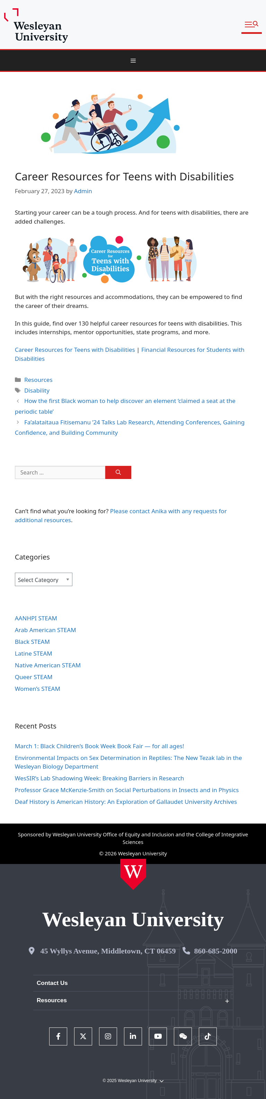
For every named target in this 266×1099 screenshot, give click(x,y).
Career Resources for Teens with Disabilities (75, 350)
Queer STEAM (34, 677)
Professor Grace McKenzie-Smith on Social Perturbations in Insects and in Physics (127, 790)
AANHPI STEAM (36, 618)
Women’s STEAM (37, 689)
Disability (37, 390)
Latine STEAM (33, 653)
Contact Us (52, 983)
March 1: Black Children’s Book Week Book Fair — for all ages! (99, 746)
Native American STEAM (48, 665)
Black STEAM (32, 642)
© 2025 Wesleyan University (133, 1081)
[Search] (118, 472)
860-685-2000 (215, 951)
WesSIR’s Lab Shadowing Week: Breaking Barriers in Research (99, 778)
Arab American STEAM (45, 630)
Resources (38, 380)
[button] (251, 24)
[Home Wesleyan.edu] (133, 874)
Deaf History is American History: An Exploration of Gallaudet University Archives (127, 802)
